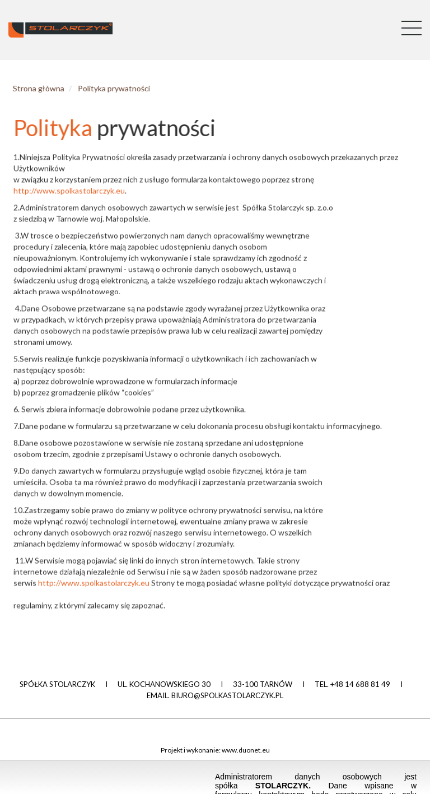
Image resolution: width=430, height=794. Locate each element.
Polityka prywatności (105, 88)
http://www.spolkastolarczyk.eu (69, 193)
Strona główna (30, 88)
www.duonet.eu (246, 750)
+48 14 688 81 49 (360, 684)
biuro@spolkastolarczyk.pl (227, 695)
